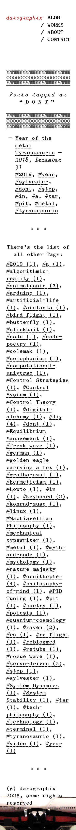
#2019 (23, 174)
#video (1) (22, 744)
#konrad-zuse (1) (32, 504)
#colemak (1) (26, 351)
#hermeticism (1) (32, 482)
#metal (45, 203)
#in (20, 196)
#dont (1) (37, 424)
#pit (21, 203)
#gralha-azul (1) (32, 475)
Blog (53, 18)
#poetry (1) (40, 606)
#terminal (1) (27, 729)
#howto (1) (22, 489)
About (55, 32)
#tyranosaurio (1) (34, 736)
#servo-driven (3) (34, 664)
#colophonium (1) (32, 359)
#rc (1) (17, 635)
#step (46, 189)
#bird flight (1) (32, 315)
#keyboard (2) (43, 497)
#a (34, 196)
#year (46, 174)
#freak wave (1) (30, 446)
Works (55, 25)
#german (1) (24, 453)
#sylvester (31, 182)
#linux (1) (22, 511)
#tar (51, 196)
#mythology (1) (29, 562)
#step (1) (21, 671)
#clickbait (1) (29, 330)
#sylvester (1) (29, 678)
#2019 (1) (21, 264)
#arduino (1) (26, 293)
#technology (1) (30, 722)
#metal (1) (22, 547)
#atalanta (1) (43, 308)
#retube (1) (40, 649)
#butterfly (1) (29, 322)
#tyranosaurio (36, 211)
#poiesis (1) (26, 613)
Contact (58, 39)
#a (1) (52, 264)
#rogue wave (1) (30, 656)
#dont (23, 189)
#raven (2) (38, 627)
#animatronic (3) (32, 286)
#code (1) (21, 337)
